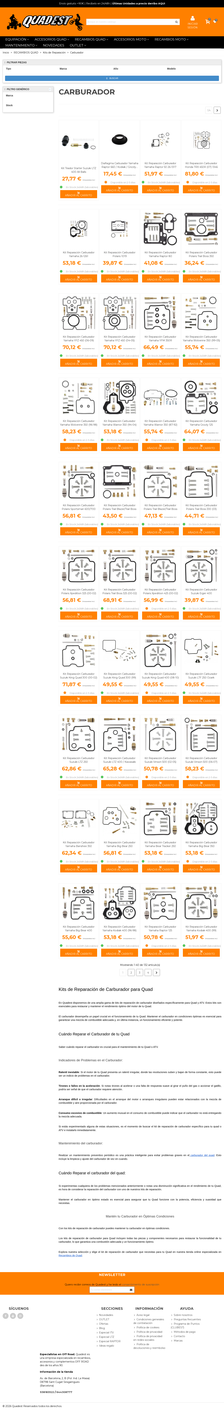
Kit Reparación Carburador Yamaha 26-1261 (78, 254)
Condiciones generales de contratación (148, 1321)
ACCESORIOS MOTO (130, 39)
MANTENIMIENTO (20, 45)
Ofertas (102, 1324)
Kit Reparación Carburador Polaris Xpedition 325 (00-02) (78, 591)
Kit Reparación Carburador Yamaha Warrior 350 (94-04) (119, 422)
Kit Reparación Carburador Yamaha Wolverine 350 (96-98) (78, 422)
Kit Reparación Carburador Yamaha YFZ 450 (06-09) (78, 338)
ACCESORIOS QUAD (50, 39)
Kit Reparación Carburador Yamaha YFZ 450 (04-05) (119, 338)
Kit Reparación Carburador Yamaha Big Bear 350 (201, 844)
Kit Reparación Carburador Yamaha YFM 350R (160, 338)
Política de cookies (146, 1327)
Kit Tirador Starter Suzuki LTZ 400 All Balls (78, 170)
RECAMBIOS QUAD (90, 39)
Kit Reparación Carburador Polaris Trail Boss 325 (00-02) (119, 591)
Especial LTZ (105, 1337)
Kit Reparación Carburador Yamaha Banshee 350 (78, 844)
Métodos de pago (183, 1332)
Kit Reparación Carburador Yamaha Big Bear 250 (119, 844)
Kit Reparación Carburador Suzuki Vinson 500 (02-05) (160, 760)
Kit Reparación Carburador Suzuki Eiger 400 (201, 591)
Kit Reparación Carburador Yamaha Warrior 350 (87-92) (160, 422)
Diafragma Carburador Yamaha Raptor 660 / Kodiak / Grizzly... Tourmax (119, 167)
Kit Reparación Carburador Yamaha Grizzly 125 (201, 422)
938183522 (47, 1392)
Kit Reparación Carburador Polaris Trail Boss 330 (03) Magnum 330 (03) (201, 509)
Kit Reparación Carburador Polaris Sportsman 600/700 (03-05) (79, 509)
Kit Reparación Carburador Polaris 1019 (119, 254)
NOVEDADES (53, 45)
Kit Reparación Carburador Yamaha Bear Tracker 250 (160, 844)
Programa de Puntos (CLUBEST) (185, 1325)
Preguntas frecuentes (186, 1319)
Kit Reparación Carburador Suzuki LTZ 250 (78, 760)
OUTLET (76, 45)
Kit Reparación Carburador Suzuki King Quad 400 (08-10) (160, 675)
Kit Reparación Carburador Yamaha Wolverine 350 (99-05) (201, 338)
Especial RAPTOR (108, 1341)
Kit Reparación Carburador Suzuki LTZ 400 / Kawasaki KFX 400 (119, 762)
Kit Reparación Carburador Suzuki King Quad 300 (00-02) (78, 675)
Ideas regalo (105, 1346)
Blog (100, 1328)
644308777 (64, 1392)
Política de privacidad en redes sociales (147, 1337)
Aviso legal (141, 1315)
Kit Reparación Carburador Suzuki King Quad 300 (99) (119, 675)
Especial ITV (105, 1332)
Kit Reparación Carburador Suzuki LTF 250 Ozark (201, 675)
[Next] (217, 110)
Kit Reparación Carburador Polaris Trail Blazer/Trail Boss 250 (119, 509)
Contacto (178, 1336)
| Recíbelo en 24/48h (84, 3)
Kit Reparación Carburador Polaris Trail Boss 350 (201, 254)
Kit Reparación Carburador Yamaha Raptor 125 (160, 928)
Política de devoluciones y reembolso (149, 1346)
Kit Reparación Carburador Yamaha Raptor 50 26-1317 (160, 165)
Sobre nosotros (181, 1315)
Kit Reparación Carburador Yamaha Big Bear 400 (78, 928)
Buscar (112, 78)
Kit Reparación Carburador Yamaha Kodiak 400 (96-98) (119, 928)
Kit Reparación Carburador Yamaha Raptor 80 (160, 254)
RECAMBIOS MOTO (170, 39)
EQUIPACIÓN (15, 39)
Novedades (104, 1315)
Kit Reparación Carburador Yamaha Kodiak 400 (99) (201, 928)
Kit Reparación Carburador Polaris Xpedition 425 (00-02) (160, 591)
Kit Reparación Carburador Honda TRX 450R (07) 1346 (201, 165)
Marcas (177, 1341)
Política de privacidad (147, 1332)
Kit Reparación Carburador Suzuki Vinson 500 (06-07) (201, 760)
